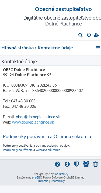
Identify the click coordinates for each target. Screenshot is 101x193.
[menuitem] (80, 35)
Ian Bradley (61, 174)
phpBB (36, 177)
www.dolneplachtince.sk (33, 122)
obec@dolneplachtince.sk (38, 116)
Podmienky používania (18, 150)
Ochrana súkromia (48, 150)
